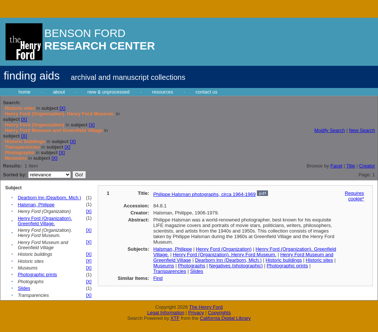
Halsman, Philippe (36, 204)
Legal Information (165, 312)
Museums (163, 265)
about (59, 92)
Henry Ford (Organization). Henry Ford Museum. (224, 254)
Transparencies (169, 271)
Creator (367, 166)
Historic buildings (283, 260)
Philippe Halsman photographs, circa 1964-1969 (204, 194)
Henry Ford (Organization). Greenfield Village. (45, 221)
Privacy (196, 312)
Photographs (191, 265)
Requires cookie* (354, 195)
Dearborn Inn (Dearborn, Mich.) (49, 197)
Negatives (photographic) (236, 265)
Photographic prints (37, 274)
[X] (62, 108)
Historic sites (319, 260)
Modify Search (329, 130)
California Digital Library (225, 318)
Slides (24, 288)
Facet (336, 166)
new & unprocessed (108, 92)
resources (162, 92)
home (24, 92)
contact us (206, 92)
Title (350, 166)
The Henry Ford (206, 307)
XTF (175, 318)
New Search (362, 130)
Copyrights (219, 312)
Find (157, 278)
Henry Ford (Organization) (224, 249)
